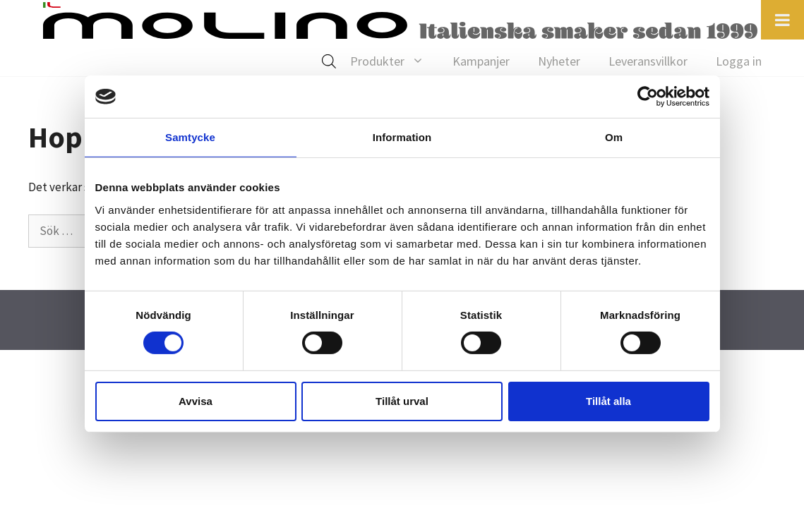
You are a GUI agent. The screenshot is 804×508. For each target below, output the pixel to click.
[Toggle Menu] (782, 20)
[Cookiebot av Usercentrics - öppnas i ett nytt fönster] (647, 96)
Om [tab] (614, 137)
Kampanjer (481, 61)
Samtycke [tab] (190, 137)
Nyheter (559, 61)
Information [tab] (402, 137)
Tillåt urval (402, 401)
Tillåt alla (608, 401)
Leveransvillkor (648, 61)
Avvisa (195, 401)
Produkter (394, 61)
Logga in (739, 61)
